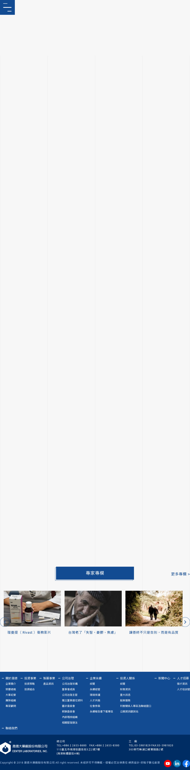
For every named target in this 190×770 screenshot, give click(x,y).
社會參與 (95, 706)
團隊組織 (11, 700)
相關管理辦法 (70, 722)
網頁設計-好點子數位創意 (144, 762)
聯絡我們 (11, 728)
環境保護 (95, 694)
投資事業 (30, 678)
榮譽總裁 (11, 689)
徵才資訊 (182, 683)
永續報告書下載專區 (101, 711)
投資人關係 (127, 678)
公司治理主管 (70, 694)
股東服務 (125, 700)
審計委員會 (68, 706)
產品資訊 (48, 683)
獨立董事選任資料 (72, 700)
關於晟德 (11, 678)
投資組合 (29, 689)
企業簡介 (11, 683)
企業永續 (96, 678)
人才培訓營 (183, 689)
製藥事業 (49, 678)
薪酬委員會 (68, 711)
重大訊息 (125, 694)
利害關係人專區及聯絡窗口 (135, 706)
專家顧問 (11, 706)
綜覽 (92, 683)
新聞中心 (164, 678)
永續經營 (95, 689)
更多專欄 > (180, 574)
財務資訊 (125, 689)
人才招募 (183, 678)
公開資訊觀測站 (129, 711)
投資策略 (29, 683)
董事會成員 (68, 689)
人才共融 (95, 700)
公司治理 (68, 678)
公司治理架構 (70, 683)
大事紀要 (11, 694)
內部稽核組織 (70, 717)
